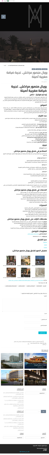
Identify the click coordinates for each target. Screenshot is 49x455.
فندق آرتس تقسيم (41, 382)
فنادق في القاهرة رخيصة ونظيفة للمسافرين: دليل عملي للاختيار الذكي (13, 393)
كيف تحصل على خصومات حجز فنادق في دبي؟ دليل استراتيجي (14, 401)
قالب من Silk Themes (24, 452)
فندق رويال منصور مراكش (33, 234)
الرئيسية (5, 65)
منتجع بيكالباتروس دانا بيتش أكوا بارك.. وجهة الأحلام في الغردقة (37, 364)
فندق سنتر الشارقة (18, 382)
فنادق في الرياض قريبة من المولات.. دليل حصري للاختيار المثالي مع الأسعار (14, 405)
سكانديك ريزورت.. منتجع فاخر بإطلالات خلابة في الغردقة (12, 364)
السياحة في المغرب (30, 286)
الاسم (45, 313)
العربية (6, 1)
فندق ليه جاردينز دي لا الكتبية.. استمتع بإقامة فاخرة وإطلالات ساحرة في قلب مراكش (25, 280)
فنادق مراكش (44, 69)
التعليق (45, 296)
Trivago (45, 247)
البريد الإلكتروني (44, 319)
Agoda (45, 245)
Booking (45, 242)
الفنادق (9, 65)
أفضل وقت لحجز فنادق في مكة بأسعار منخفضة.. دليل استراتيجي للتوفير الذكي (13, 397)
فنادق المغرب (39, 69)
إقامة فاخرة (39, 286)
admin (42, 367)
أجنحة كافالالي (21, 408)
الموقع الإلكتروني (43, 325)
